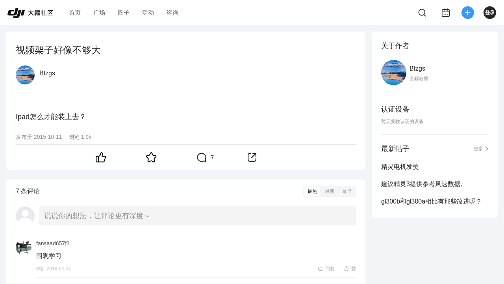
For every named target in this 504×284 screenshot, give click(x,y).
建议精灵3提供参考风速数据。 (424, 184)
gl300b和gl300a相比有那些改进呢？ (431, 201)
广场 (99, 12)
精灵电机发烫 (400, 166)
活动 (148, 12)
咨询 (172, 12)
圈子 (124, 12)
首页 (75, 12)
